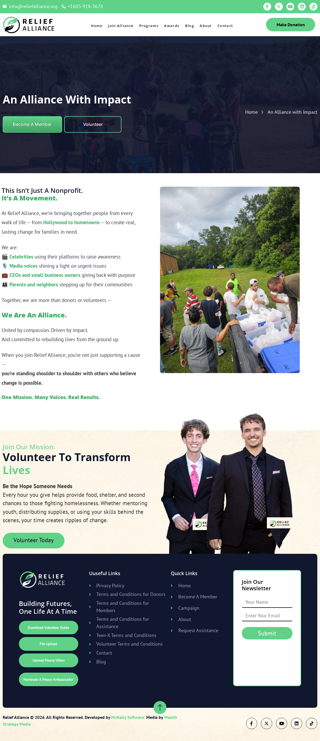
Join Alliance (121, 25)
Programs (148, 25)
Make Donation (291, 24)
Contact (225, 25)
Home (97, 25)
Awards (171, 25)
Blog (189, 25)
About (206, 25)
